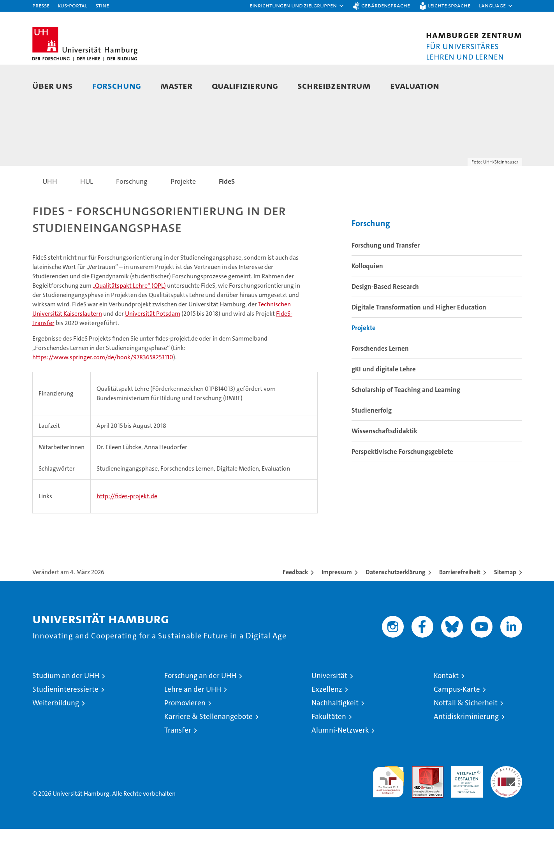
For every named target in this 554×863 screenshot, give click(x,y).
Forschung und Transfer (386, 279)
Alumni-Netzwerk (340, 764)
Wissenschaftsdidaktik (384, 465)
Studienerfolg (372, 444)
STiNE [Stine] (102, 5)
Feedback (295, 606)
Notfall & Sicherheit (466, 737)
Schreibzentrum (334, 85)
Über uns (52, 85)
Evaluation (414, 85)
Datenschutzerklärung (396, 606)
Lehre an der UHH (192, 723)
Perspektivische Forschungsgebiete (402, 486)
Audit (419, 804)
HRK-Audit (465, 804)
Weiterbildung (55, 737)
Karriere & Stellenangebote (208, 751)
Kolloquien (367, 300)
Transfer (177, 764)
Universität (329, 710)
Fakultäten (328, 751)
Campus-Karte (457, 723)
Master (176, 85)
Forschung (116, 85)
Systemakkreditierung (506, 804)
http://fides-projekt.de (127, 530)
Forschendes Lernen (380, 382)
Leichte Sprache (449, 5)
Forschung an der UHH (200, 710)
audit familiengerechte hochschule (388, 812)
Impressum (337, 606)
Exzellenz (326, 723)
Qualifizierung (245, 85)
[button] (297, 6)
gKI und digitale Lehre (384, 403)
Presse (40, 5)
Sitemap (505, 606)
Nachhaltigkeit (335, 737)
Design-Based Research (385, 320)
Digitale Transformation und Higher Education (419, 341)
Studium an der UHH (65, 710)
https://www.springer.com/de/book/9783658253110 (102, 391)
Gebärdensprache (385, 5)
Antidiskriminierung (466, 751)
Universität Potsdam (152, 348)
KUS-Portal (72, 5)
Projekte (364, 362)
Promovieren (185, 737)
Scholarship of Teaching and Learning (406, 424)
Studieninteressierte (65, 723)
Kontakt (446, 710)
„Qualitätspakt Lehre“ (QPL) (129, 320)
